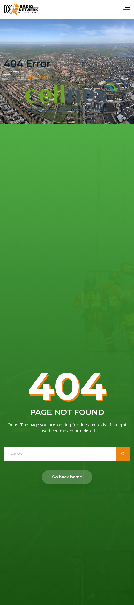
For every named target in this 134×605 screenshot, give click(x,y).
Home (10, 78)
